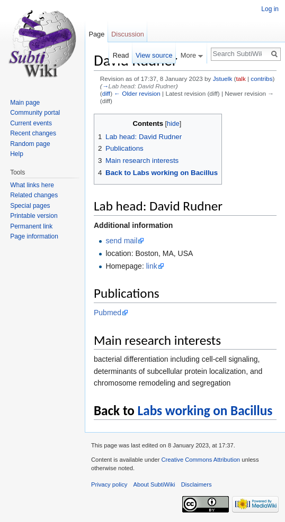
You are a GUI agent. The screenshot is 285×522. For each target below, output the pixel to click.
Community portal (35, 112)
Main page (25, 102)
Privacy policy (109, 484)
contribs (261, 78)
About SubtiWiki (154, 484)
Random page (30, 144)
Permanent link (31, 226)
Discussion (127, 34)
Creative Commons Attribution (200, 459)
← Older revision (137, 93)
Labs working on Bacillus (205, 410)
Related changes (34, 195)
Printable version (33, 215)
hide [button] (173, 123)
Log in (270, 9)
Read (121, 55)
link (151, 266)
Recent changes (33, 133)
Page (96, 34)
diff (106, 93)
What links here (32, 185)
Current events (31, 123)
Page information (34, 236)
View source (154, 55)
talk (240, 78)
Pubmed (107, 312)
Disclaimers (196, 484)
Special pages (30, 205)
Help (16, 154)
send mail (121, 240)
